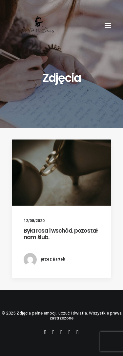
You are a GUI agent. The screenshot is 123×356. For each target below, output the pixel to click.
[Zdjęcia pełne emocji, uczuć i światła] (37, 25)
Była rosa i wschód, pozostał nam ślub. (60, 234)
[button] (108, 25)
